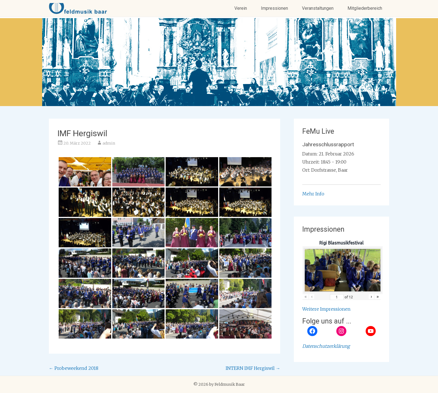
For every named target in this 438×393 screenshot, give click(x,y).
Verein (240, 8)
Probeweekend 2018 (73, 368)
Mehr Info (313, 193)
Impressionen (274, 8)
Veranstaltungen (318, 8)
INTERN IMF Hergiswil (253, 368)
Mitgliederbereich (364, 8)
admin (109, 143)
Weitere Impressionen (326, 309)
